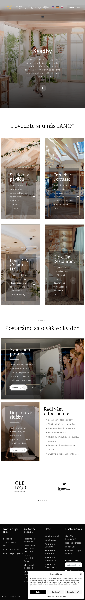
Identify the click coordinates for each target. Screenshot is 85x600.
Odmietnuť (55, 592)
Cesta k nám (19, 7)
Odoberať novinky (72, 561)
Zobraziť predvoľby (73, 592)
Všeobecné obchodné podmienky (56, 596)
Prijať (38, 592)
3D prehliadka (29, 7)
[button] (81, 574)
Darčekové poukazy (8, 7)
